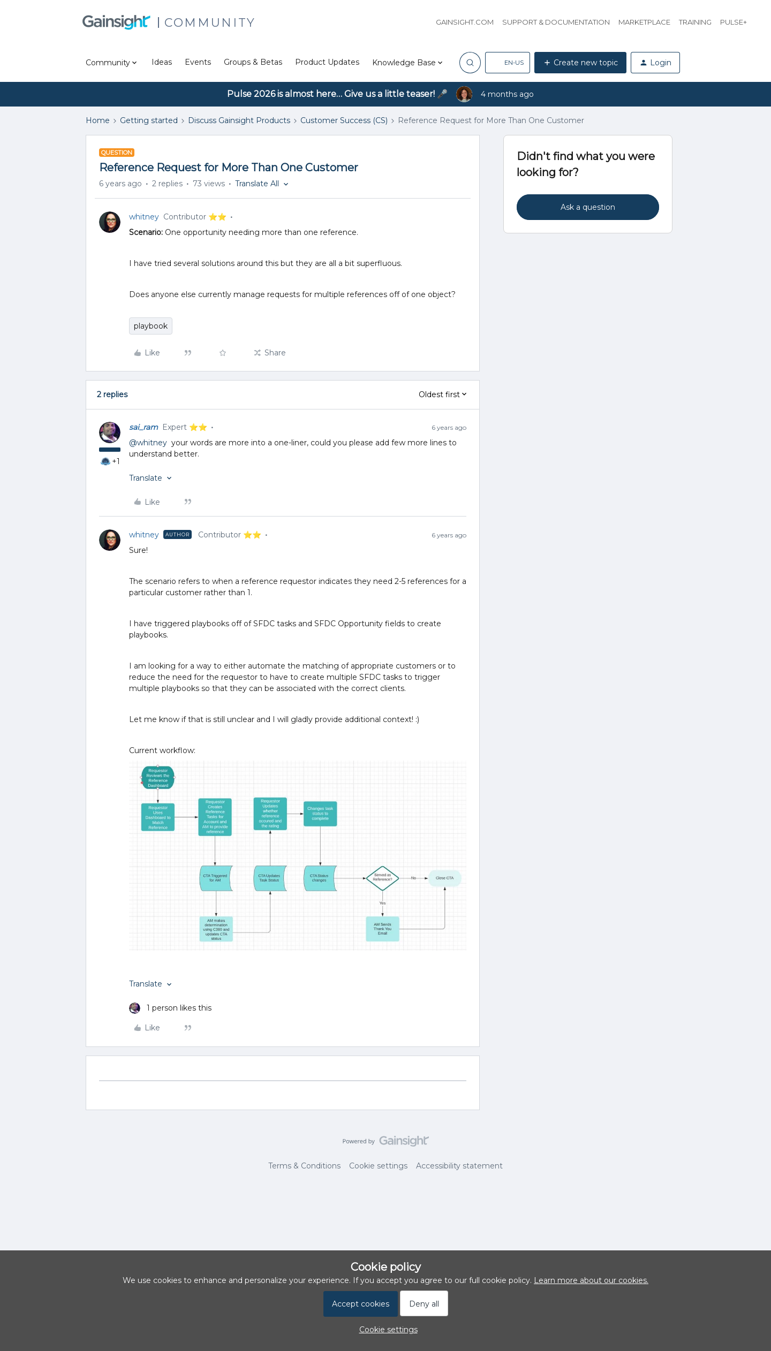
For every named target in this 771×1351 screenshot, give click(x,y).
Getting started (149, 120)
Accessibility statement (459, 1166)
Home (98, 120)
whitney (144, 217)
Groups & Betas (253, 62)
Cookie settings (378, 1166)
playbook (151, 326)
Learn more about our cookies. (591, 1280)
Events (198, 62)
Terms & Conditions (304, 1166)
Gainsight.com (465, 22)
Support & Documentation (556, 22)
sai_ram (143, 427)
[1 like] (170, 1008)
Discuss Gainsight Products (239, 120)
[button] (507, 62)
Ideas (162, 62)
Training (695, 22)
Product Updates (327, 62)
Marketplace (644, 22)
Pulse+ (733, 22)
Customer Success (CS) (344, 120)
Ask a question (588, 207)
